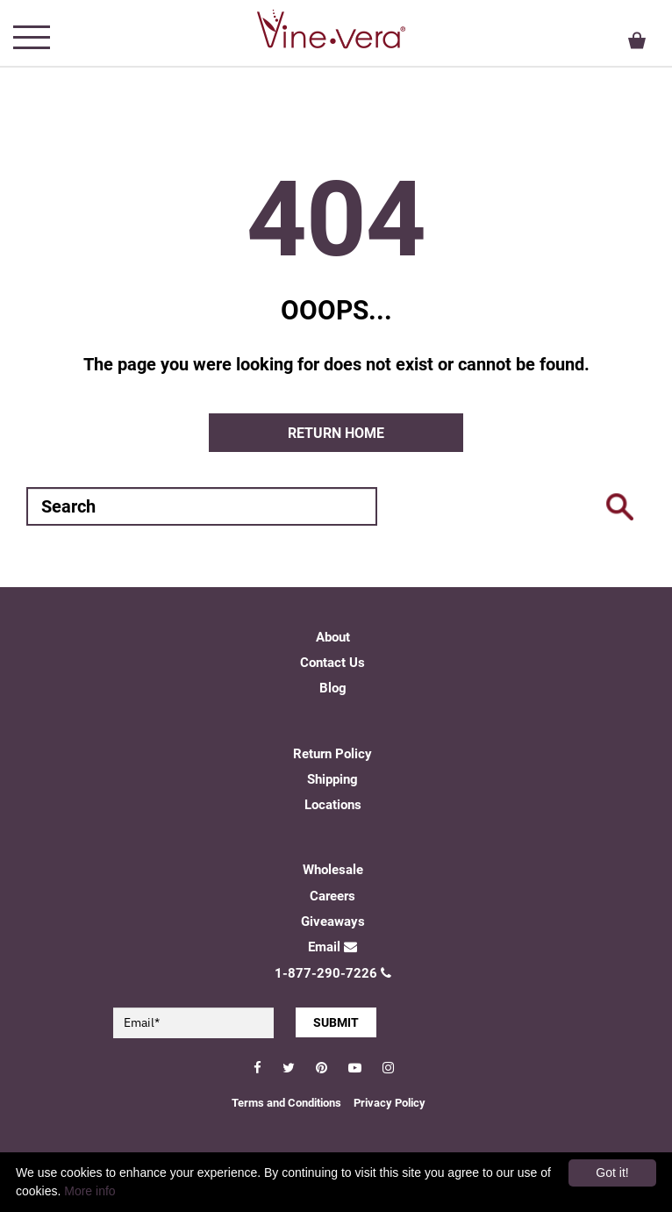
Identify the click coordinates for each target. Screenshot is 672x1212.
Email (332, 947)
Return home (336, 433)
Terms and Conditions (286, 1102)
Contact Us (332, 663)
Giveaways (333, 921)
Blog (333, 688)
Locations (332, 805)
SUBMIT (336, 1022)
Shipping (332, 779)
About (333, 637)
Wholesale (333, 870)
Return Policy (332, 754)
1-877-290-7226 (333, 973)
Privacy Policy (389, 1102)
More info (89, 1191)
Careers (332, 896)
